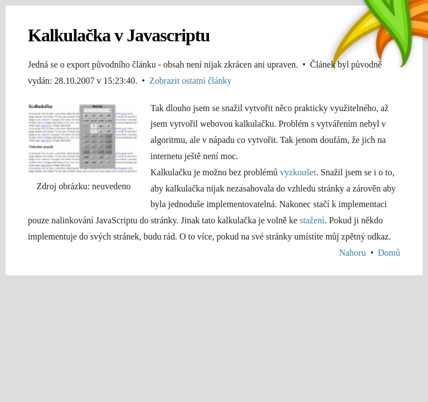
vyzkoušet (298, 172)
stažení (312, 220)
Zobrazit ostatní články (190, 80)
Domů (389, 252)
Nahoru (352, 252)
